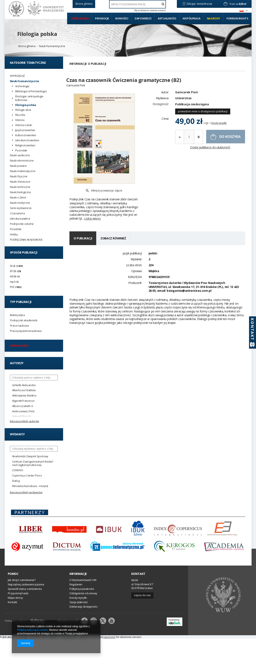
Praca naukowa (19, 325)
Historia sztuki (23, 125)
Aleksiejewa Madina (24, 395)
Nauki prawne (18, 166)
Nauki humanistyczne (52, 46)
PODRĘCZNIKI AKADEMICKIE (26, 240)
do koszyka (230, 144)
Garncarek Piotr (186, 100)
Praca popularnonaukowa (26, 331)
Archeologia (22, 86)
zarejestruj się (205, 3)
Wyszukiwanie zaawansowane (150, 10)
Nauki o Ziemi (18, 197)
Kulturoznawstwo (25, 135)
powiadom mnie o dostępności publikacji (203, 119)
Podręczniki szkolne (22, 224)
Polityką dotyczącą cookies (32, 629)
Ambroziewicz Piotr (23, 411)
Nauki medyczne (20, 203)
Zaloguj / (191, 3)
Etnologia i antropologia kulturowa (29, 98)
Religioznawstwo (25, 145)
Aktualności (167, 18)
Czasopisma (17, 213)
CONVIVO (17, 470)
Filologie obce (23, 110)
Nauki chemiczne (20, 181)
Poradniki (15, 229)
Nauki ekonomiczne (22, 160)
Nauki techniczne (20, 187)
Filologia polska (37, 33)
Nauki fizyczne (18, 176)
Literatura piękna (20, 218)
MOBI (15, 276)
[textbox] (137, 4)
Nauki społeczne (20, 155)
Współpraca (191, 18)
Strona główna (26, 46)
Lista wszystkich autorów (24, 421)
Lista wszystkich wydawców (26, 492)
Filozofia (20, 115)
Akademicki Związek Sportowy (30, 456)
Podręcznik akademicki (24, 320)
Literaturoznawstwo (27, 140)
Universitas (183, 105)
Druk (16, 266)
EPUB (15, 271)
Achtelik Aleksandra (24, 385)
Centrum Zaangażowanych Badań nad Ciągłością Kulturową (32, 463)
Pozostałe (21, 150)
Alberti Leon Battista (24, 390)
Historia (19, 120)
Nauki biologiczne (20, 192)
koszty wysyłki (218, 130)
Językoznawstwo (25, 130)
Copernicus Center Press (27, 475)
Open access (80, 18)
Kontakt (138, 574)
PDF (16, 287)
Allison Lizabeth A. (22, 406)
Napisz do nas (142, 595)
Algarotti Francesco (23, 401)
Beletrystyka (17, 315)
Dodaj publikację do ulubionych (210, 155)
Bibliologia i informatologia (31, 91)
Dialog (16, 481)
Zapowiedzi (142, 18)
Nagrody (213, 18)
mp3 (14, 282)
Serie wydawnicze (21, 208)
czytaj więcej (92, 209)
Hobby (14, 234)
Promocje (102, 18)
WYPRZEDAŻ (17, 76)
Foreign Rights (237, 18)
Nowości (121, 18)
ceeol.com (109, 637)
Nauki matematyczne (22, 171)
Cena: (165, 126)
